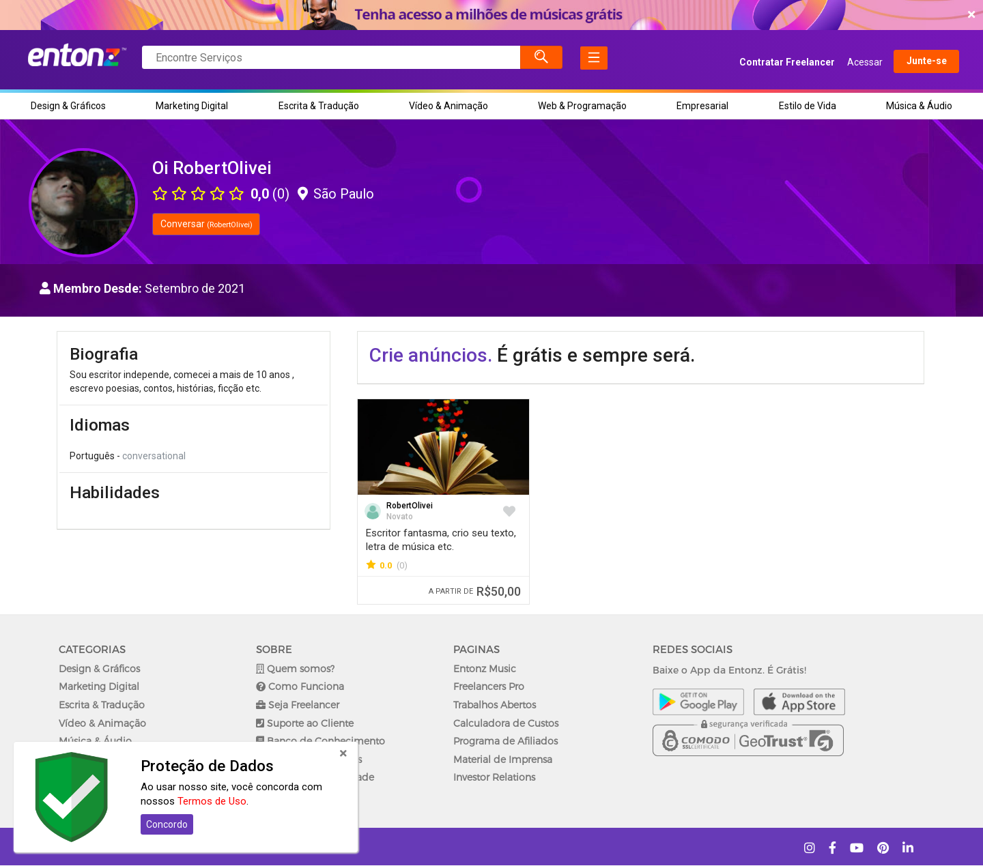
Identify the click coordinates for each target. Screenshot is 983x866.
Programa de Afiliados (505, 741)
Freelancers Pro (488, 686)
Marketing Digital (192, 105)
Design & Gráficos (68, 105)
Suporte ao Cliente (305, 723)
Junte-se (914, 62)
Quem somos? (295, 668)
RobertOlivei (409, 505)
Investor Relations (494, 777)
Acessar (852, 62)
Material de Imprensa (502, 759)
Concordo (167, 824)
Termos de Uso (211, 801)
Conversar (206, 223)
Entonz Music (484, 668)
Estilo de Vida (807, 105)
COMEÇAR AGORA (488, 15)
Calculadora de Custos (505, 723)
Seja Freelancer (297, 704)
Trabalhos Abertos (494, 704)
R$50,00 (475, 591)
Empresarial (702, 105)
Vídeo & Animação (448, 105)
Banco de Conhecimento (320, 741)
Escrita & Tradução (319, 105)
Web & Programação (582, 105)
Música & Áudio (919, 105)
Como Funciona (300, 686)
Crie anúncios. (430, 355)
